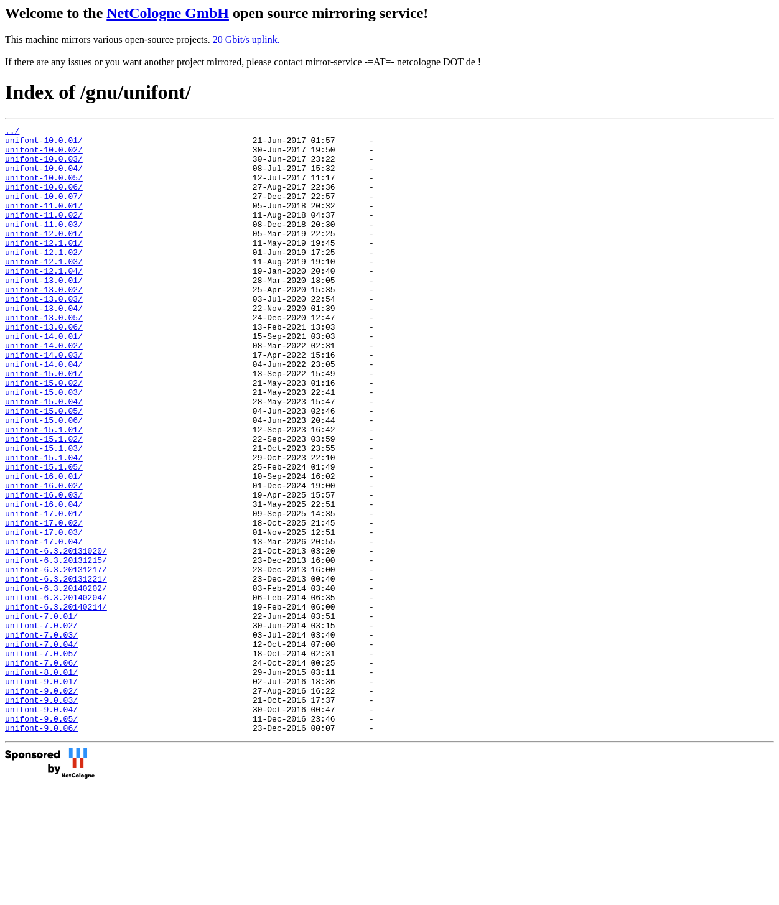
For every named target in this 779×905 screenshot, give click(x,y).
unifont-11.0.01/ (44, 222)
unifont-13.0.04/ (44, 345)
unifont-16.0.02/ (44, 558)
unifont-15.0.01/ (44, 423)
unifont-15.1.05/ (44, 535)
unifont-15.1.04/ (44, 524)
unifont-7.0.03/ (41, 737)
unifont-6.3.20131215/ (56, 647)
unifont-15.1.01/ (44, 490)
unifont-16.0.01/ (44, 546)
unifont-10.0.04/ (44, 177)
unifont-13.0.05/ (44, 356)
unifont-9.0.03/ (41, 815)
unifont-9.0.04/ (41, 826)
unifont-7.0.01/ (41, 714)
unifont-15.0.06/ (44, 479)
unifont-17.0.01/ (44, 591)
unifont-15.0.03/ (44, 446)
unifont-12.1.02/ (44, 278)
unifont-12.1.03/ (44, 289)
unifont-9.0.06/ (41, 849)
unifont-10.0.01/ (44, 143)
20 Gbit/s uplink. (246, 39)
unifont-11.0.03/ (44, 244)
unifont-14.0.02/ (44, 390)
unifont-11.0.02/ (44, 233)
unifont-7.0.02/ (41, 725)
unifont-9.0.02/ (41, 804)
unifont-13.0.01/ (44, 311)
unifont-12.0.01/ (44, 255)
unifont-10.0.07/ (44, 210)
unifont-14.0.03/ (44, 401)
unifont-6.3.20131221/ (56, 669)
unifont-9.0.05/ (41, 837)
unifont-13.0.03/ (44, 334)
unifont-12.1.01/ (44, 266)
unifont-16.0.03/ (44, 569)
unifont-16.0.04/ (44, 580)
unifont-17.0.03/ (44, 614)
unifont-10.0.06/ (44, 199)
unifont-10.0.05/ (44, 188)
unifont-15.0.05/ (44, 468)
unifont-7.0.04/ (41, 748)
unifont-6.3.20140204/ (56, 692)
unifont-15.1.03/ (44, 513)
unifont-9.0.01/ (41, 793)
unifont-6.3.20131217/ (56, 658)
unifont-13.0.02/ (44, 322)
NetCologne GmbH (167, 13)
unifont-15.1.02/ (44, 502)
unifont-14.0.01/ (44, 378)
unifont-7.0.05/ (41, 759)
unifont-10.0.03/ (44, 166)
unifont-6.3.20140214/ (56, 703)
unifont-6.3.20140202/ (56, 681)
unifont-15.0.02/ (44, 434)
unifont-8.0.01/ (41, 781)
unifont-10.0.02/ (44, 154)
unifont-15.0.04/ (44, 457)
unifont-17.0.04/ (44, 625)
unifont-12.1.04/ (44, 300)
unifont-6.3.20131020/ (56, 636)
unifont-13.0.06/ (44, 367)
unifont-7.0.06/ (41, 770)
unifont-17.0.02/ (44, 602)
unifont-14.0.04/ (44, 412)
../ (12, 132)
